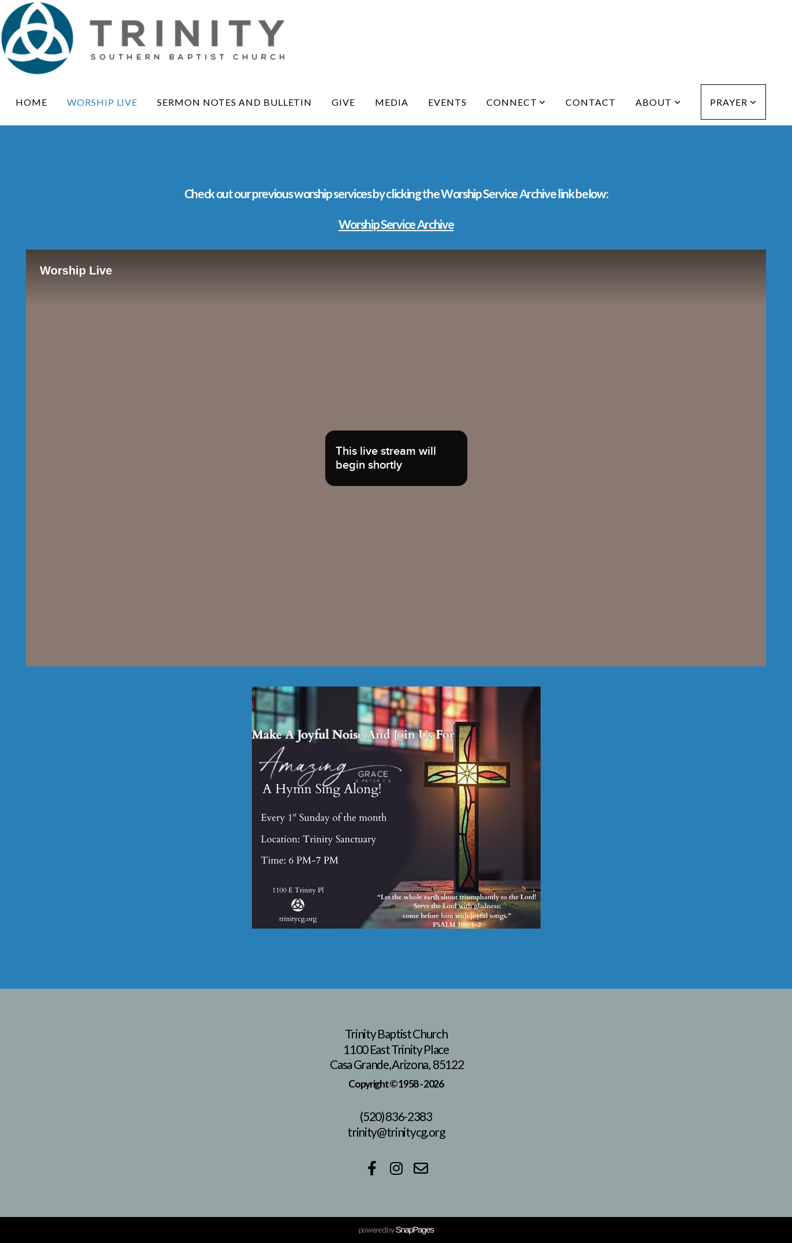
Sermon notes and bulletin (234, 102)
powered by (396, 1229)
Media (391, 102)
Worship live (102, 102)
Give (343, 102)
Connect (516, 102)
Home (31, 102)
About (658, 102)
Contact (591, 102)
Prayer (733, 102)
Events (447, 102)
